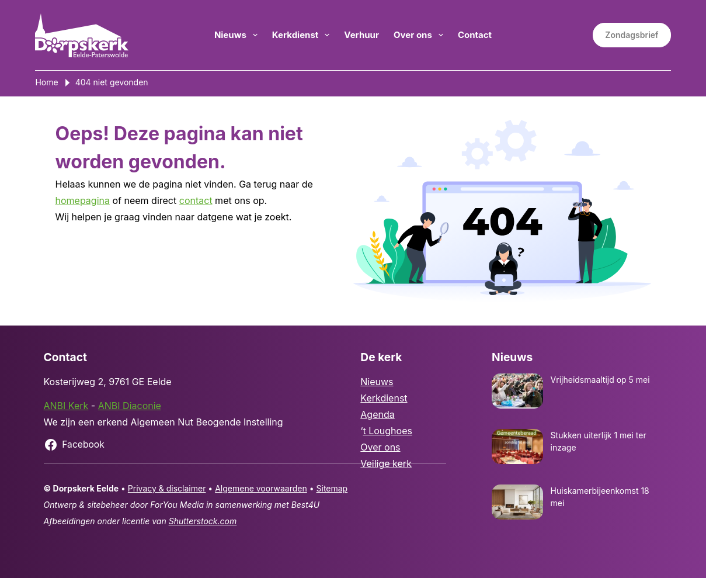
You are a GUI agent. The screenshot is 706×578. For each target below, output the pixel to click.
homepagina (82, 200)
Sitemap (332, 488)
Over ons (421, 35)
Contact (475, 34)
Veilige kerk (386, 463)
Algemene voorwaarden (261, 488)
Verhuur (361, 34)
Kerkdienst (303, 35)
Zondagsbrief (631, 35)
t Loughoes (387, 431)
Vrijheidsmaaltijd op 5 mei (600, 380)
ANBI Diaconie (129, 405)
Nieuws (238, 35)
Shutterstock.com (203, 521)
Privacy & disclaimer (167, 488)
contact (196, 200)
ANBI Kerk (66, 405)
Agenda (377, 414)
